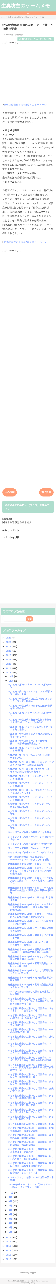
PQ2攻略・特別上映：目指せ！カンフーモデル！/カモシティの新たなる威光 (31, 763)
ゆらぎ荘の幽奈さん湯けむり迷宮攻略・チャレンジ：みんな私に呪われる (31, 1111)
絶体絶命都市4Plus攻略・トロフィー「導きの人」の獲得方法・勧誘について (30, 915)
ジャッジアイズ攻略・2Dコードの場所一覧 (30, 843)
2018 (9, 672)
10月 (11, 1192)
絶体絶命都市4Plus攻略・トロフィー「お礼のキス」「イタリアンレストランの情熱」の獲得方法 (31, 871)
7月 (11, 1205)
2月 (11, 1227)
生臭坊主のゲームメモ (25, 5)
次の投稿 (9, 492)
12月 (11, 676)
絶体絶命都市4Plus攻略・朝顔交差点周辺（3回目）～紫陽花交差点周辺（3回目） (30, 950)
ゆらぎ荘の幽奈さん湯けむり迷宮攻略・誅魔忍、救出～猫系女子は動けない (31, 1164)
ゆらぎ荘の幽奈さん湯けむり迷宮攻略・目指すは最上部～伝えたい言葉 (31, 1129)
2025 (9, 642)
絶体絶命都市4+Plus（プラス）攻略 (35, 39)
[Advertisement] (28, 72)
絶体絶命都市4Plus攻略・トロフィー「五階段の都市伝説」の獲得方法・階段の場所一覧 (31, 890)
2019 (9, 668)
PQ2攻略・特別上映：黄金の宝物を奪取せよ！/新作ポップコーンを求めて (29, 721)
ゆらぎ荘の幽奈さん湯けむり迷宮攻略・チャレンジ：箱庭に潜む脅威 (31, 1104)
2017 (9, 1237)
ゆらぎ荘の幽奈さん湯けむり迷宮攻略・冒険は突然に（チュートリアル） (31, 1171)
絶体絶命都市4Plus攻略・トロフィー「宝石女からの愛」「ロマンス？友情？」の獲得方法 (31, 881)
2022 (9, 655)
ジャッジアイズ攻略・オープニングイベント (31, 852)
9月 (11, 1197)
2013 (9, 1254)
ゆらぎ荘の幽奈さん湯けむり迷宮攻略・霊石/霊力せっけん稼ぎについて (29, 1016)
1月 (11, 1232)
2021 (9, 659)
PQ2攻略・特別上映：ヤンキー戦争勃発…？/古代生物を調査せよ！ (27, 742)
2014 (9, 1250)
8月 (11, 1201)
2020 (9, 663)
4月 (11, 1218)
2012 (9, 1259)
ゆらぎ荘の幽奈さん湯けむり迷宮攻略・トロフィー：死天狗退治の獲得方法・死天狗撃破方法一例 (31, 1067)
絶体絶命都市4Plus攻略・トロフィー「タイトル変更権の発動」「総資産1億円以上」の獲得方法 (30, 907)
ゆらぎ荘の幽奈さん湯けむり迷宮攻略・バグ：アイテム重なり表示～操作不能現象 (29, 1059)
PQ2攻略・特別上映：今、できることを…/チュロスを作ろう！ (30, 791)
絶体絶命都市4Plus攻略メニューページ (25, 104)
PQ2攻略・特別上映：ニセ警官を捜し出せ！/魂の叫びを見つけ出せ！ (28, 770)
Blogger (33, 1273)
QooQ (32, 1283)
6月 (11, 1210)
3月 (11, 1223)
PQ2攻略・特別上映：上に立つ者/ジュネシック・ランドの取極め (30, 700)
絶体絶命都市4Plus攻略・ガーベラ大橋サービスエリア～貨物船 (30, 943)
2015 (9, 1246)
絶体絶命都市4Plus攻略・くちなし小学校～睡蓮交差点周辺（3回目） (30, 957)
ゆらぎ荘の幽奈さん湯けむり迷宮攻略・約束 (31, 1123)
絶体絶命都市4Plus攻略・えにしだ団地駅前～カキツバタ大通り (30, 971)
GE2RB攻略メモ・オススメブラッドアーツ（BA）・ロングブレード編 (30, 1185)
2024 (9, 646)
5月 (11, 1214)
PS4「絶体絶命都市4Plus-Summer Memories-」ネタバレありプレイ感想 (28, 858)
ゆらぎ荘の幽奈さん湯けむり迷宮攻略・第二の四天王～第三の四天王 (31, 1143)
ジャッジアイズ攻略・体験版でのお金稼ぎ (29, 832)
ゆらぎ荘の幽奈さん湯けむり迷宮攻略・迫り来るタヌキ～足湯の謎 (31, 1150)
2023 (9, 651)
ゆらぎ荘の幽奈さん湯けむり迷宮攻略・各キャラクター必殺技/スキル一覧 (31, 1052)
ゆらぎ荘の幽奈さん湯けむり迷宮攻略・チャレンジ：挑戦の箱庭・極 (31, 1075)
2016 (9, 1241)
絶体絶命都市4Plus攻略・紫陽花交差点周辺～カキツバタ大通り (30, 986)
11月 (11, 680)
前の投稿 (46, 492)
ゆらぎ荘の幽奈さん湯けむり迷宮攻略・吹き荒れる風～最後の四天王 (31, 1136)
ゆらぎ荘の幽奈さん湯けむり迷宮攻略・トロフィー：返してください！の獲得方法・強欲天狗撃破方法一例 (31, 1001)
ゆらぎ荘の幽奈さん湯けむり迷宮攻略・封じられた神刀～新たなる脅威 (31, 1157)
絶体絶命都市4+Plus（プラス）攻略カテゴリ (27, 507)
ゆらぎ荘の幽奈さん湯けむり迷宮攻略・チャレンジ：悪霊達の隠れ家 (31, 1097)
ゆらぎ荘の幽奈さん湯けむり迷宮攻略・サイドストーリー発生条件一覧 (31, 1009)
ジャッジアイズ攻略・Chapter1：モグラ (29, 848)
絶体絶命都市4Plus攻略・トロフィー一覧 (29, 864)
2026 (9, 637)
